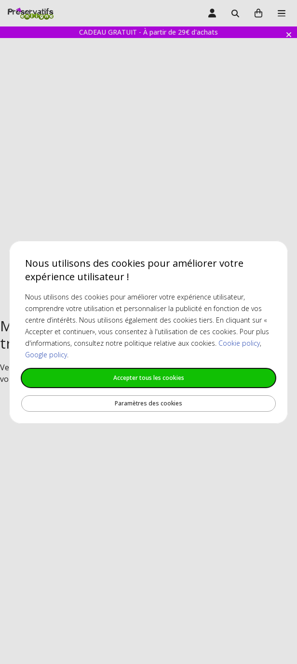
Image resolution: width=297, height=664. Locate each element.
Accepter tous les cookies (148, 378)
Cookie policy (239, 343)
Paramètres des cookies (148, 403)
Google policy (46, 354)
